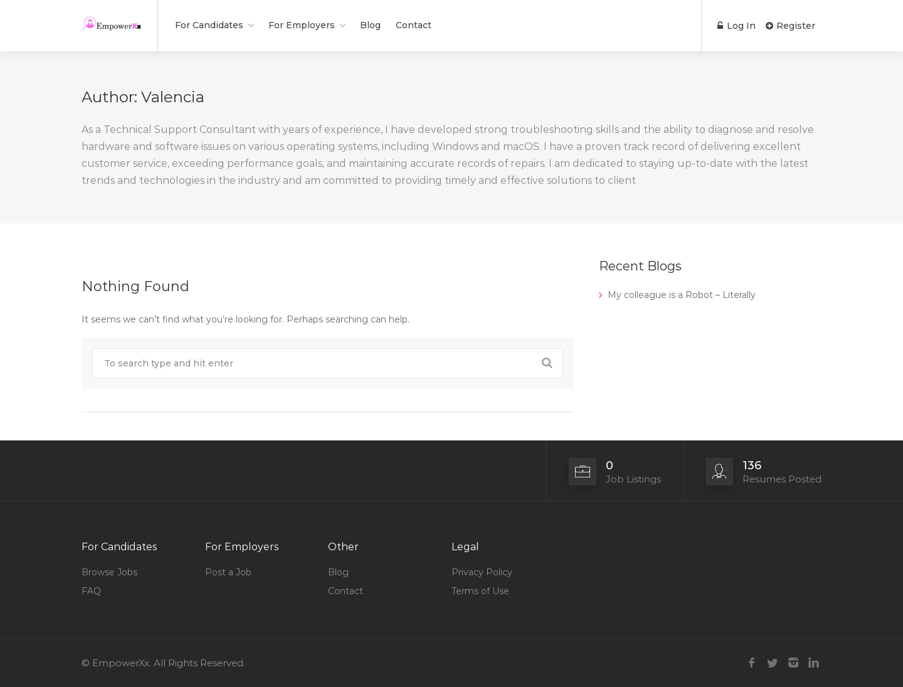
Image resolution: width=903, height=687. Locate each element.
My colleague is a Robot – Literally (682, 295)
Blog (370, 25)
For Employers (301, 25)
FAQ (91, 591)
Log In (736, 25)
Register (790, 25)
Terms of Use (480, 591)
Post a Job (228, 572)
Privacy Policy (482, 572)
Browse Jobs (109, 572)
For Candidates (209, 25)
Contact (413, 25)
